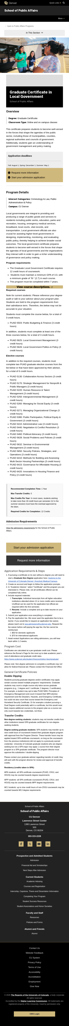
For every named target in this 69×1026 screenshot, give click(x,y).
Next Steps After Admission (34, 870)
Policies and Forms (34, 922)
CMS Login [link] (34, 1014)
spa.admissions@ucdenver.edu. (38, 624)
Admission (34, 860)
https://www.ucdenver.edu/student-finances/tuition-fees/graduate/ (31, 659)
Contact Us (34, 948)
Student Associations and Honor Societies (34, 906)
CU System (34, 958)
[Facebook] (21, 847)
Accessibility (34, 972)
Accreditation (34, 977)
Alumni (34, 934)
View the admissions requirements (20, 528)
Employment (34, 981)
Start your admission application (28, 177)
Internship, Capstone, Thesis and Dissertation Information (34, 891)
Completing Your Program (34, 896)
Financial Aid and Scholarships (34, 865)
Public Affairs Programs (24, 26)
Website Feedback (34, 953)
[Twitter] (30, 847)
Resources (34, 917)
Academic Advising (34, 881)
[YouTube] (39, 847)
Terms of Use (34, 967)
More (61, 18)
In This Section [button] (34, 33)
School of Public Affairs (21, 10)
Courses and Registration (34, 886)
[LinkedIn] (48, 847)
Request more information (25, 172)
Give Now (34, 986)
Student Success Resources (34, 901)
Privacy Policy (34, 962)
